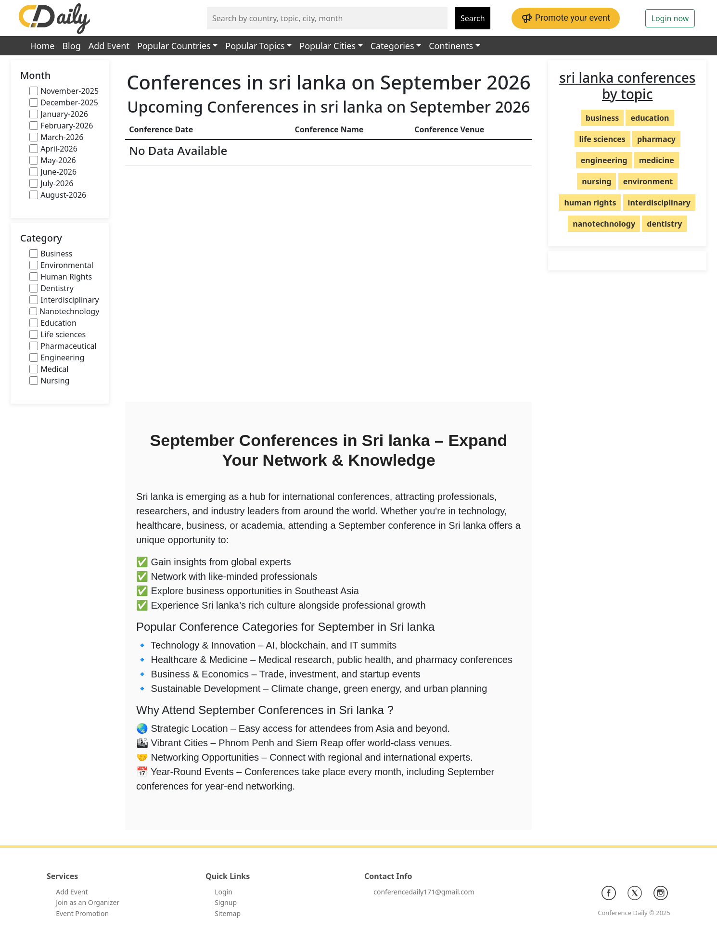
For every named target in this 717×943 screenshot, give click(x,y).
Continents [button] (451, 45)
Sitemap (228, 913)
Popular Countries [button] (174, 45)
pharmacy (656, 139)
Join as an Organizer (87, 902)
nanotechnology (604, 223)
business (602, 118)
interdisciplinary (659, 202)
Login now (670, 18)
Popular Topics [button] (254, 45)
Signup (226, 902)
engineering (604, 160)
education (649, 118)
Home (42, 45)
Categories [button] (392, 45)
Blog (71, 45)
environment (648, 181)
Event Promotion (82, 913)
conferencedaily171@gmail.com (423, 891)
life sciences (602, 139)
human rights (590, 202)
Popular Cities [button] (327, 45)
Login (223, 891)
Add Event (109, 45)
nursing (596, 181)
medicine (656, 160)
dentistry (664, 223)
